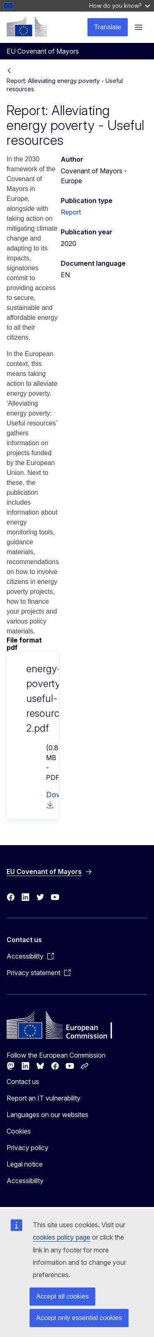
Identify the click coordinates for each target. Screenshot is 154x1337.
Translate (107, 27)
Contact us (23, 1081)
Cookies (19, 1131)
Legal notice (25, 1164)
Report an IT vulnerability (43, 1098)
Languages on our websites (47, 1114)
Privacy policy (27, 1147)
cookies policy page (61, 1237)
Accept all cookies (62, 1296)
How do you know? (119, 5)
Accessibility (25, 1180)
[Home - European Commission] (27, 26)
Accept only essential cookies (79, 1317)
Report (71, 212)
